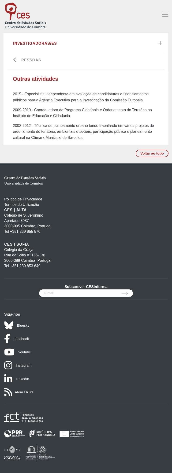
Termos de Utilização (21, 205)
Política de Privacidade (23, 199)
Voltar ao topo (152, 153)
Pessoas (31, 60)
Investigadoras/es (35, 43)
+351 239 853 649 (25, 266)
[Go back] (15, 60)
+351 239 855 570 (25, 231)
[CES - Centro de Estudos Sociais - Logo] (25, 15)
